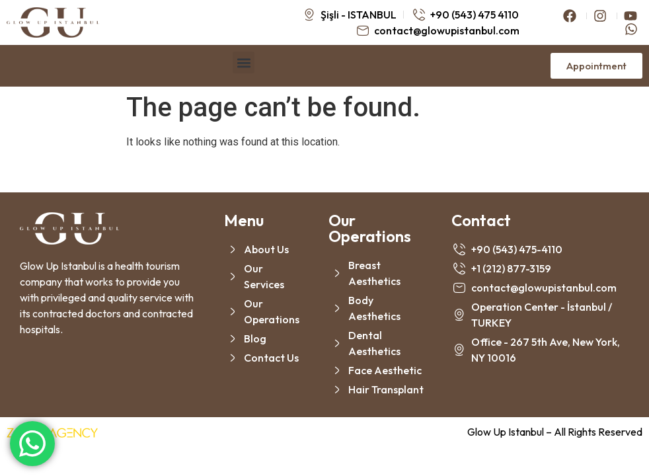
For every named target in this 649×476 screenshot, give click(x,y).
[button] (243, 62)
